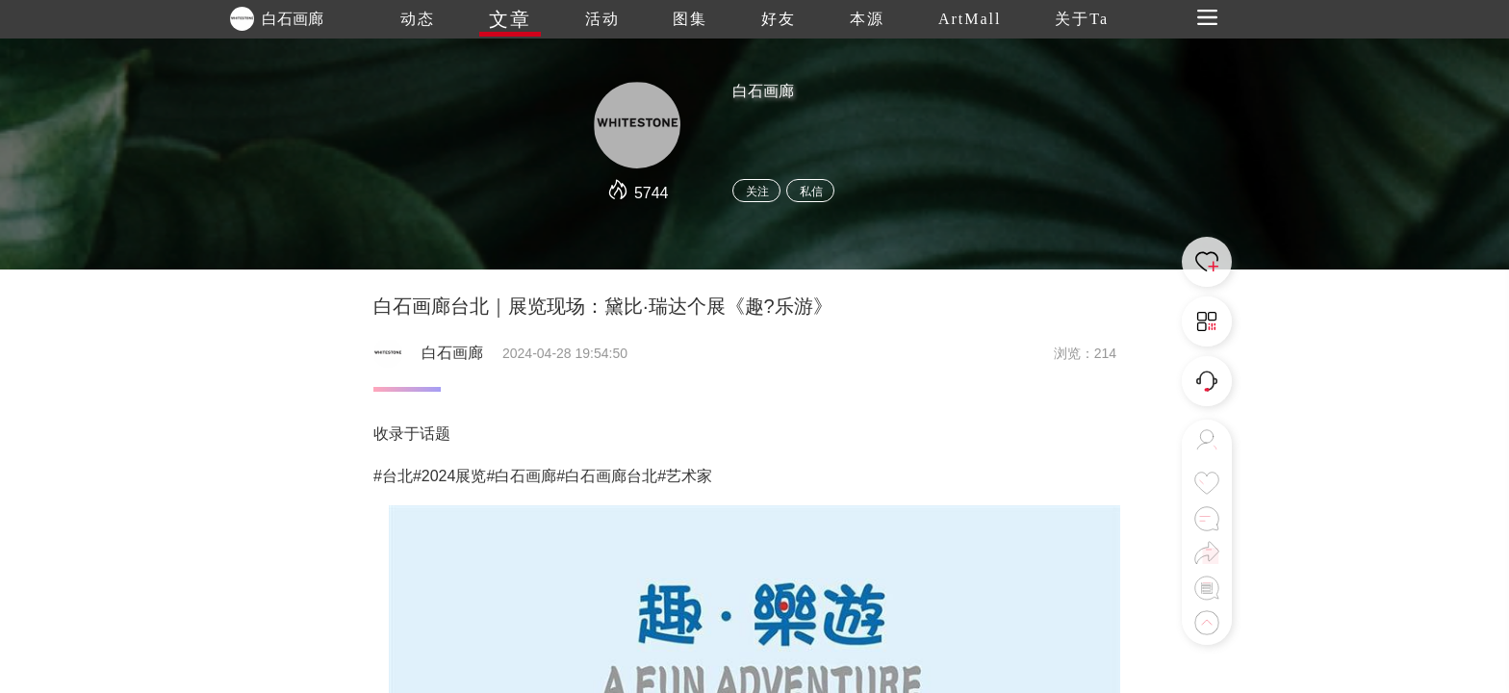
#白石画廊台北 (606, 476)
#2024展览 (450, 476)
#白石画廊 (521, 476)
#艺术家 (684, 476)
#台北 (393, 476)
